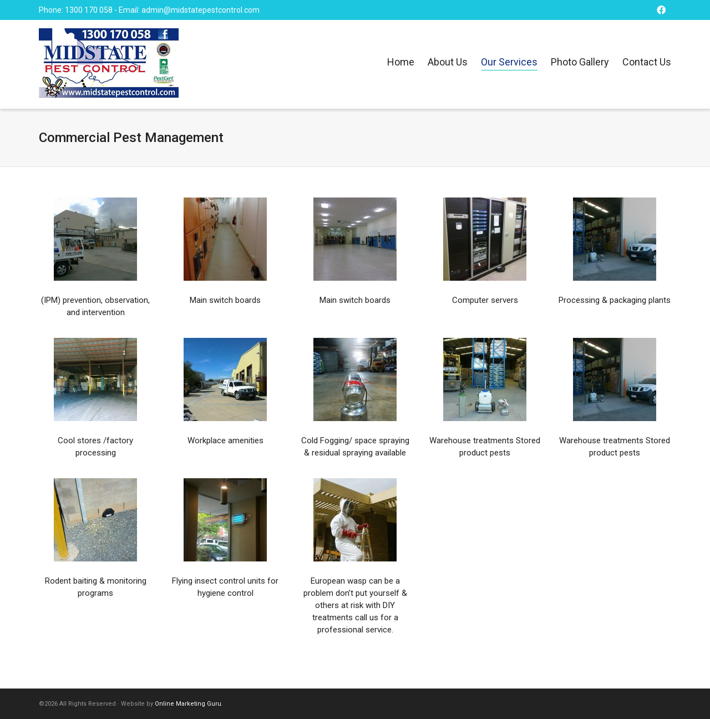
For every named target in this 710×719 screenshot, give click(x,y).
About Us (448, 62)
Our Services (509, 63)
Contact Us (646, 62)
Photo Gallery (580, 62)
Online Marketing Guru (188, 703)
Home (400, 62)
